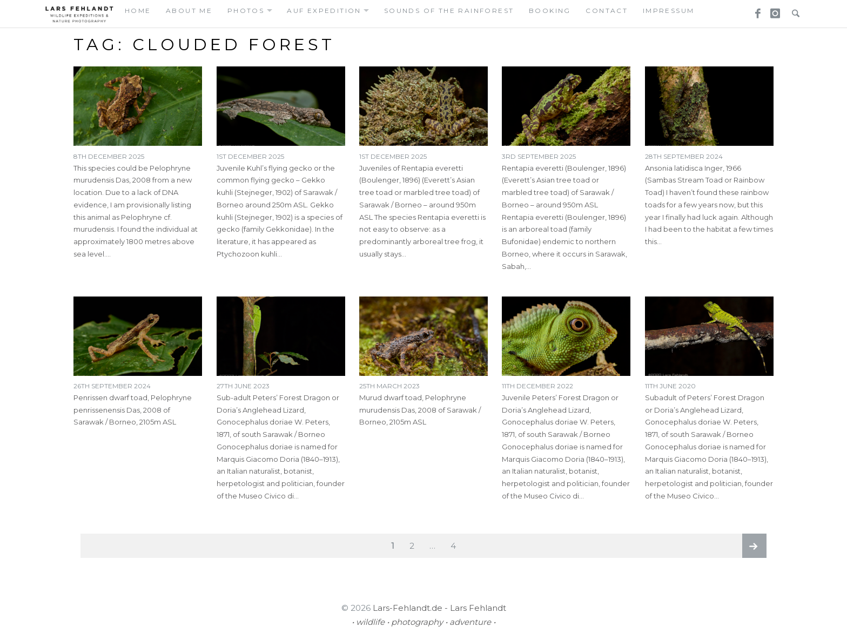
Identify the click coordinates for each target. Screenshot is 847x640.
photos (245, 10)
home (138, 10)
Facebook (754, 10)
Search (793, 10)
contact (607, 10)
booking (550, 10)
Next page (754, 546)
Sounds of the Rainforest (449, 10)
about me (189, 10)
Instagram (773, 10)
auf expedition (324, 10)
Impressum (669, 10)
